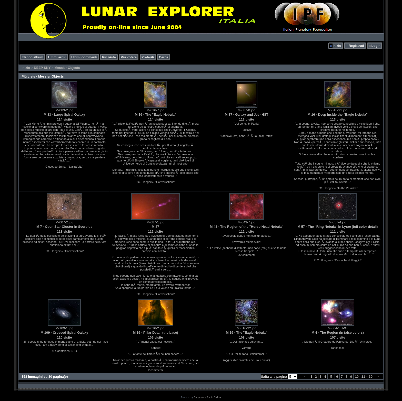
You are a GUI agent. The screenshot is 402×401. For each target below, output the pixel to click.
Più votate (129, 57)
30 (371, 376)
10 (356, 376)
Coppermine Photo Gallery (207, 397)
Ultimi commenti (84, 57)
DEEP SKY (42, 68)
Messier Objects (67, 68)
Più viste (109, 57)
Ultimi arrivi (57, 57)
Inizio (337, 46)
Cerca (163, 57)
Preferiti (148, 57)
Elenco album (32, 57)
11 (363, 376)
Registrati (356, 46)
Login (375, 46)
